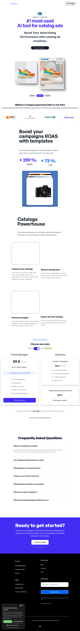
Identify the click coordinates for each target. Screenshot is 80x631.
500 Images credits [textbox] (60, 400)
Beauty (32, 95)
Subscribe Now (54, 592)
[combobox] (19, 367)
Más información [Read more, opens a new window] (7, 618)
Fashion (47, 95)
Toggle (37, 348)
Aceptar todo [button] (7, 621)
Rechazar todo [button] (18, 621)
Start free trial (20, 400)
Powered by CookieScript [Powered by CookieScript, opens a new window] (13, 627)
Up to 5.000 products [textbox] (19, 367)
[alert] (13, 616)
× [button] (22, 605)
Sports (40, 95)
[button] (40, 339)
